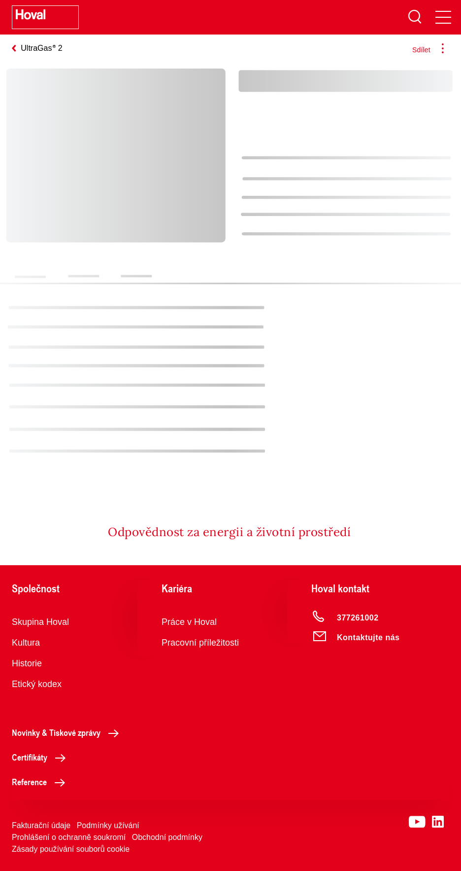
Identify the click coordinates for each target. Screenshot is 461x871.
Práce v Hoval (189, 622)
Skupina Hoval (40, 622)
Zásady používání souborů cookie (71, 849)
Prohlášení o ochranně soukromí (69, 837)
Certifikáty (41, 757)
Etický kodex (37, 684)
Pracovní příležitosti (200, 643)
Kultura (26, 643)
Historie (27, 663)
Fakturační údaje (41, 825)
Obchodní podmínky (167, 837)
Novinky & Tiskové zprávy (68, 732)
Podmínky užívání (108, 825)
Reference (41, 781)
